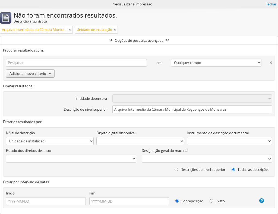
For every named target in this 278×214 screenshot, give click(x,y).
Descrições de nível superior (200, 169)
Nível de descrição (20, 132)
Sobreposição (189, 201)
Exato (217, 201)
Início (10, 193)
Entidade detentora (91, 98)
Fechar (271, 4)
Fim (92, 193)
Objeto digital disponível (115, 132)
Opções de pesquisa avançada (139, 40)
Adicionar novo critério (30, 73)
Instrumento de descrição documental (218, 132)
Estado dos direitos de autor (29, 150)
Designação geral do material (165, 150)
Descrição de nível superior (85, 109)
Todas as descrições (250, 169)
